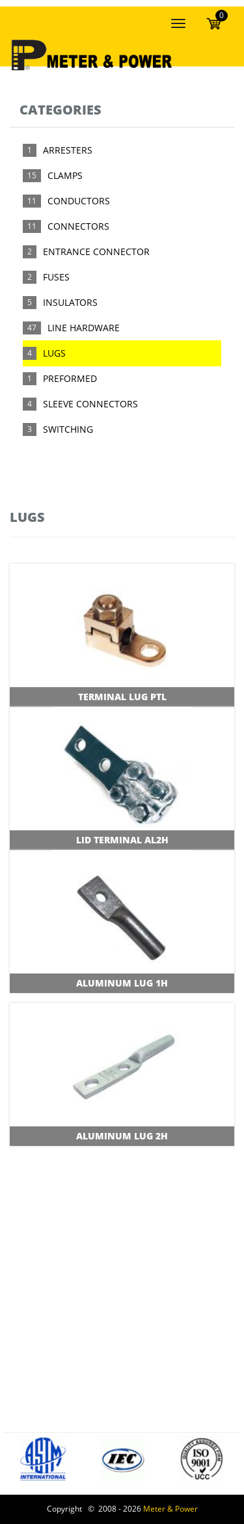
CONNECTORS (78, 226)
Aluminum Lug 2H (122, 1136)
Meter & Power (170, 1508)
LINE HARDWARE (83, 327)
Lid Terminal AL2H (122, 840)
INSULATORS (70, 302)
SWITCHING (68, 429)
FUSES (56, 277)
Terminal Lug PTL (122, 696)
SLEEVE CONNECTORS (90, 404)
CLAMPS (65, 175)
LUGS (54, 353)
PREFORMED (70, 378)
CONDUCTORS (78, 201)
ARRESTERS (67, 150)
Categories (61, 109)
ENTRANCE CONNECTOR (96, 251)
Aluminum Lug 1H (122, 983)
